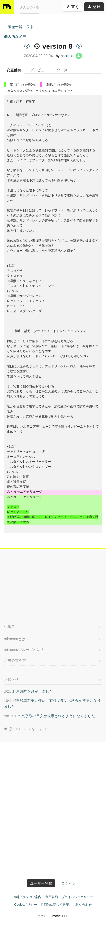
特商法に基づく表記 (55, 904)
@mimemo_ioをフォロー (27, 729)
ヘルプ (9, 626)
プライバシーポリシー (77, 897)
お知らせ (11, 679)
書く (72, 6)
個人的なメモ (15, 37)
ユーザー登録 (41, 883)
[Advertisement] (53, 584)
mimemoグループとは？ (24, 649)
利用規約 (51, 897)
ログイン (68, 883)
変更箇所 (14, 70)
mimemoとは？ (16, 639)
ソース (62, 70)
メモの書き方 (15, 660)
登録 (94, 6)
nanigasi (71, 56)
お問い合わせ (82, 904)
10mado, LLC (58, 916)
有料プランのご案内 (27, 897)
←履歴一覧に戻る (18, 27)
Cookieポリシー (25, 904)
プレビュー (39, 70)
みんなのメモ (29, 6)
